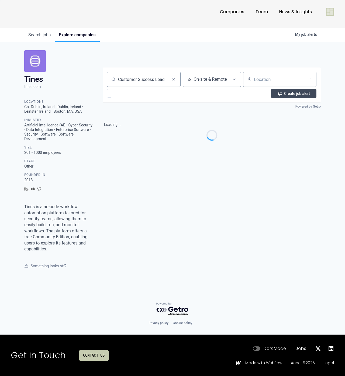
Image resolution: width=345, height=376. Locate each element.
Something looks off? (45, 266)
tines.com (32, 86)
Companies (232, 14)
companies (78, 34)
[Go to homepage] (28, 14)
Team (262, 14)
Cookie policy (182, 323)
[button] (125, 93)
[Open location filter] (309, 79)
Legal (329, 363)
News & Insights (295, 14)
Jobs (301, 348)
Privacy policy (158, 323)
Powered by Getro (308, 106)
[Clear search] (174, 79)
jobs (40, 34)
